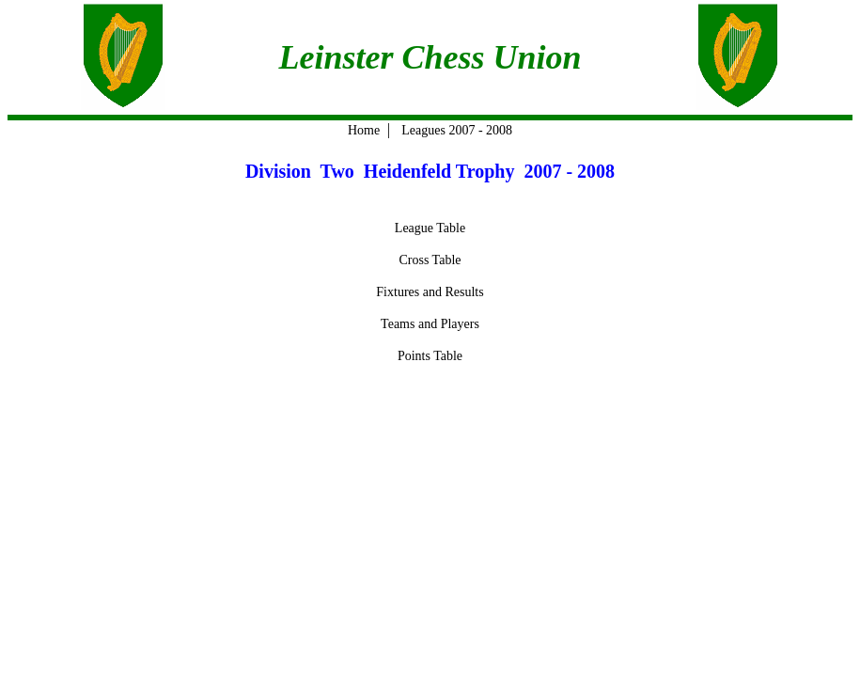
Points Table (430, 356)
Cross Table (430, 260)
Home (364, 130)
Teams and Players (430, 324)
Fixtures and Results (429, 292)
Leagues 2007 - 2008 (456, 130)
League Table (430, 228)
